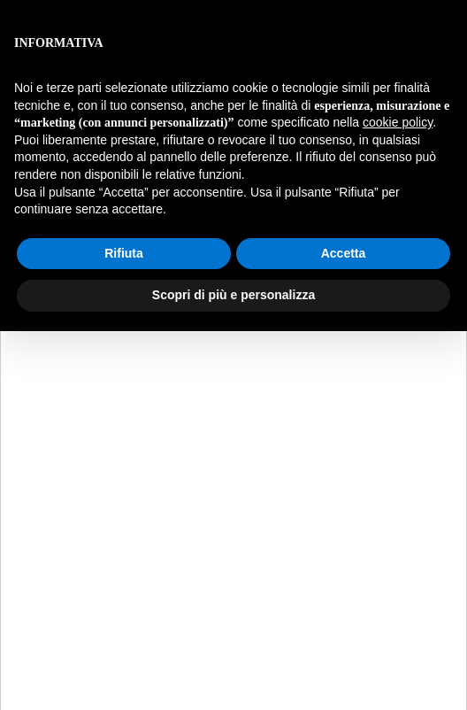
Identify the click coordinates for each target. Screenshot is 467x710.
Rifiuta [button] (123, 253)
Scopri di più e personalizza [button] (233, 295)
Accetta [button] (343, 253)
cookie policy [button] (398, 122)
